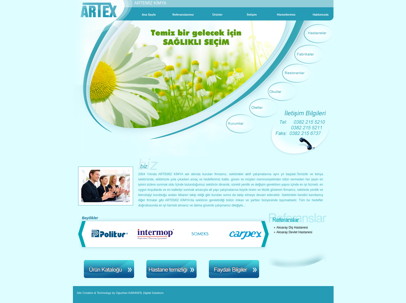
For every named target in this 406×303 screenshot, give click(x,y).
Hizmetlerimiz (286, 14)
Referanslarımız (183, 14)
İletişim (252, 14)
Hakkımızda (321, 14)
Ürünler (217, 14)
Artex (98, 10)
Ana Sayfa (148, 14)
